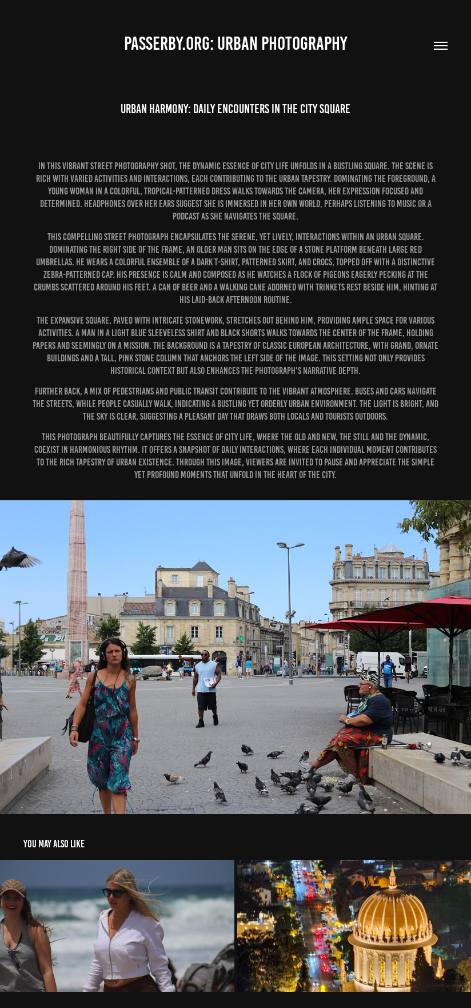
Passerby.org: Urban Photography (235, 43)
